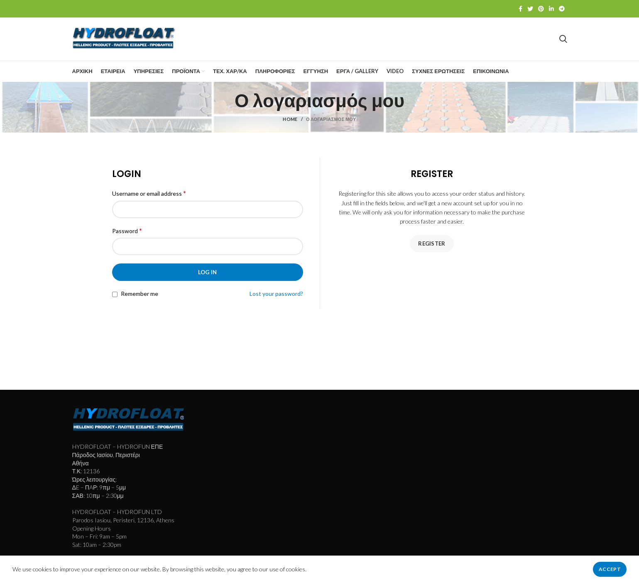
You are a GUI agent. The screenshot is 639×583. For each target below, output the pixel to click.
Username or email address (149, 193)
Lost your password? (276, 293)
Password (127, 230)
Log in (207, 272)
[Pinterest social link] (541, 8)
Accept (610, 569)
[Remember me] (115, 294)
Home (290, 119)
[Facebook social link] (520, 8)
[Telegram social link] (561, 8)
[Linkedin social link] (551, 8)
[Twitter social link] (530, 8)
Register (431, 243)
